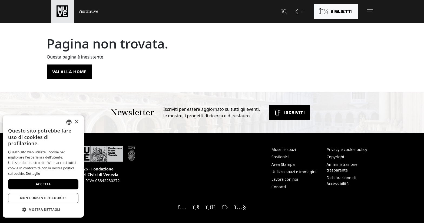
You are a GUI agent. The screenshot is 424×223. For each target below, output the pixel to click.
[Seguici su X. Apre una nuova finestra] (225, 207)
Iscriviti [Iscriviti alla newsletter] (289, 112)
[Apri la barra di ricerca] (284, 11)
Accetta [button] (43, 184)
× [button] (76, 122)
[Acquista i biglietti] (336, 11)
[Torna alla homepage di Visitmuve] (74, 11)
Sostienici (280, 156)
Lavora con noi (284, 179)
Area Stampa (283, 164)
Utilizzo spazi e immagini (294, 171)
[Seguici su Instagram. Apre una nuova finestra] (182, 207)
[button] (370, 11)
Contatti (278, 186)
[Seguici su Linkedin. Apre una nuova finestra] (211, 207)
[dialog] (43, 166)
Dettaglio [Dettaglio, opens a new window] (33, 173)
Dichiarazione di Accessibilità (341, 180)
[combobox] (69, 122)
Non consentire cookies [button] (43, 198)
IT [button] (303, 11)
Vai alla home (69, 71)
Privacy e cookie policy (346, 149)
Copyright (335, 156)
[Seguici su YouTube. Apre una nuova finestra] (240, 207)
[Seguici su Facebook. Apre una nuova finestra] (196, 207)
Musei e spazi (283, 149)
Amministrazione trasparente (341, 167)
